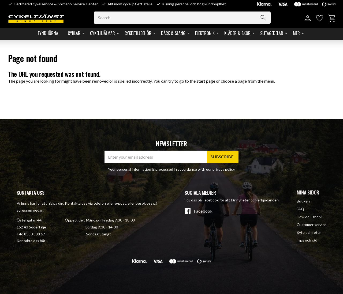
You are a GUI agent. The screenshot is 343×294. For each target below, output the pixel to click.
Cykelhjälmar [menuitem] (102, 33)
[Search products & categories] (182, 18)
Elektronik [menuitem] (205, 33)
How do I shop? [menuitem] (309, 217)
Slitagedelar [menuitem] (271, 33)
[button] (319, 18)
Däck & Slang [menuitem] (173, 33)
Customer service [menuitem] (311, 224)
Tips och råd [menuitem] (307, 240)
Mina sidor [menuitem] (308, 192)
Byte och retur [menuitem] (309, 232)
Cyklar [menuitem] (74, 33)
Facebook (203, 211)
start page (205, 80)
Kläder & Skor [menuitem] (237, 33)
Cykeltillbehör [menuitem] (138, 33)
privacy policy (223, 169)
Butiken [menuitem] (303, 201)
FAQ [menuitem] (300, 209)
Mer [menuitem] (296, 33)
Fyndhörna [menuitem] (48, 33)
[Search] (263, 17)
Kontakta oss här (31, 240)
